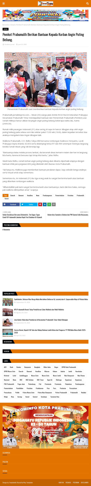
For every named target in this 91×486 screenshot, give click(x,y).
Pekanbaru (68, 384)
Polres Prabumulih (61, 392)
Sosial (12, 25)
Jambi (70, 371)
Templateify (12, 482)
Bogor (56, 367)
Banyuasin (27, 367)
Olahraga (59, 380)
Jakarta (63, 371)
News (37, 195)
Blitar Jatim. (47, 367)
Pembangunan (47, 195)
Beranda (6, 25)
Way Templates (28, 482)
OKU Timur (40, 380)
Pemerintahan (59, 195)
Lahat (14, 375)
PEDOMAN (76, 482)
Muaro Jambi (57, 375)
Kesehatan (79, 371)
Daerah (12, 195)
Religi (6, 397)
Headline (30, 195)
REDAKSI (68, 482)
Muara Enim (34, 375)
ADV (5, 367)
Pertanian (63, 388)
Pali (40, 384)
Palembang (31, 384)
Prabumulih (80, 195)
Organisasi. (78, 380)
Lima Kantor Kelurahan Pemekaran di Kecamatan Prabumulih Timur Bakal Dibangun (41, 319)
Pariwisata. (58, 384)
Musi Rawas (81, 375)
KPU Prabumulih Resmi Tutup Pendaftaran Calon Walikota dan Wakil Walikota (39, 309)
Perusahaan (73, 388)
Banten (19, 367)
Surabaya (44, 397)
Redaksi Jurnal (9, 44)
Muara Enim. (46, 375)
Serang (19, 397)
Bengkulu (37, 367)
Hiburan (46, 371)
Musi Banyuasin (69, 375)
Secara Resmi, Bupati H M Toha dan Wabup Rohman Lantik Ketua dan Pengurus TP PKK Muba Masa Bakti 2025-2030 (50, 331)
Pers (48, 388)
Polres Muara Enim (28, 392)
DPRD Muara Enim (9, 371)
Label (6, 361)
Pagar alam (21, 384)
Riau (12, 397)
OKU (21, 380)
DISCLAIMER (84, 482)
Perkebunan (39, 388)
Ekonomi (21, 195)
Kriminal (6, 375)
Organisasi (68, 380)
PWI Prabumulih (9, 384)
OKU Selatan (29, 380)
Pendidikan (19, 388)
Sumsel (35, 397)
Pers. (54, 388)
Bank (11, 367)
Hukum (55, 371)
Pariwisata (48, 384)
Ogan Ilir (49, 380)
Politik (17, 392)
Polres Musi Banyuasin (45, 392)
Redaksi (83, 392)
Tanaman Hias (54, 397)
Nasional (6, 380)
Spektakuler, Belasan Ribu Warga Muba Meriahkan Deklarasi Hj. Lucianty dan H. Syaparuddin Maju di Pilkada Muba (51, 299)
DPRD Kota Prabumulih (69, 367)
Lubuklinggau (23, 375)
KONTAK (61, 482)
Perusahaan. (8, 392)
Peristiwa (70, 195)
